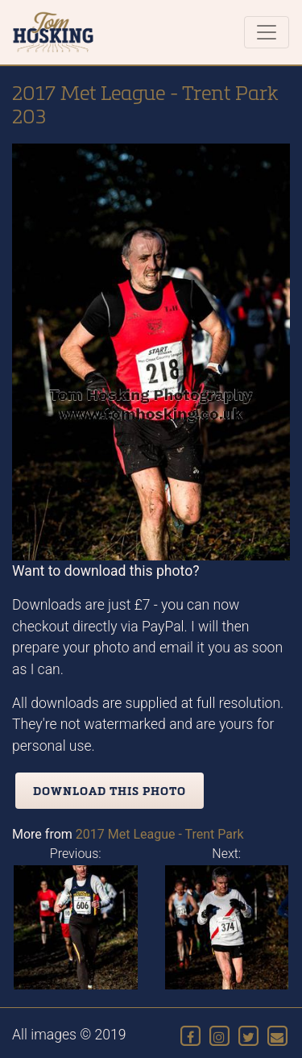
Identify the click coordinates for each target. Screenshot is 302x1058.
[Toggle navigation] (266, 32)
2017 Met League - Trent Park (160, 834)
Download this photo (109, 790)
